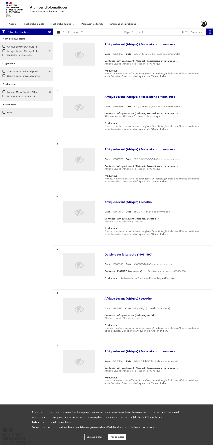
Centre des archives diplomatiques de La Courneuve (36, 71)
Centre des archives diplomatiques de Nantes (33, 75)
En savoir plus (94, 436)
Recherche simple (34, 23)
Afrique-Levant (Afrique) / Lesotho (26, 51)
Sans (9, 112)
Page (127, 32)
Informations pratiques (122, 23)
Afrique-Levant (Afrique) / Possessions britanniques (35, 46)
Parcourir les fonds (92, 23)
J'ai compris (117, 436)
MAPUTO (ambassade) (19, 55)
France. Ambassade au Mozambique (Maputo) (32, 96)
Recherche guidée (61, 23)
